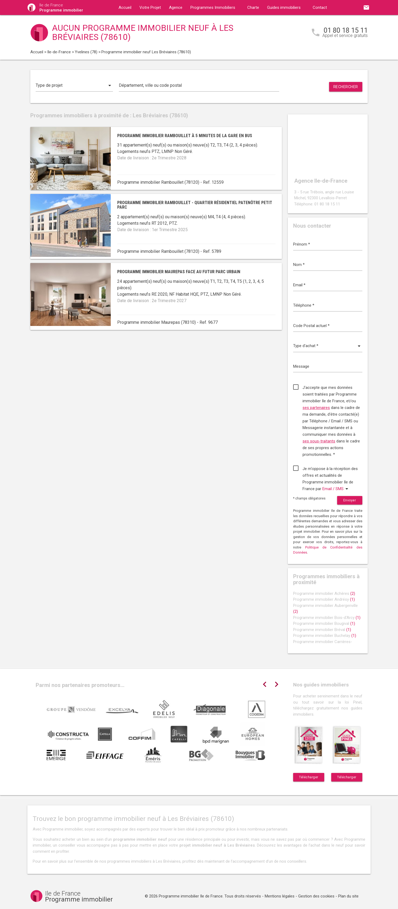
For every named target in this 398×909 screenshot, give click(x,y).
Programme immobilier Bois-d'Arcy (326, 617)
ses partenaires (316, 407)
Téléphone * (303, 305)
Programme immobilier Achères (324, 593)
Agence (175, 7)
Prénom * (301, 244)
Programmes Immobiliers (212, 7)
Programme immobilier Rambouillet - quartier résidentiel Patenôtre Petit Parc (194, 205)
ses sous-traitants (319, 441)
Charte (253, 7)
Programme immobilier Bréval (322, 629)
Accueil (125, 7)
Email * (299, 285)
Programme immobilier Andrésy (324, 599)
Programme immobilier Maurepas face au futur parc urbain (178, 271)
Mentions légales (279, 896)
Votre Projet (150, 7)
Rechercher (345, 87)
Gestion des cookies (316, 896)
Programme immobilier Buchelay (324, 635)
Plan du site (348, 896)
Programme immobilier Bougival (324, 623)
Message (301, 366)
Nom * (299, 264)
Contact (320, 7)
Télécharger (308, 777)
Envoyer (349, 500)
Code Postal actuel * (311, 325)
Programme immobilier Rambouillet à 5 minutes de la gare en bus (184, 135)
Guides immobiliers (284, 7)
